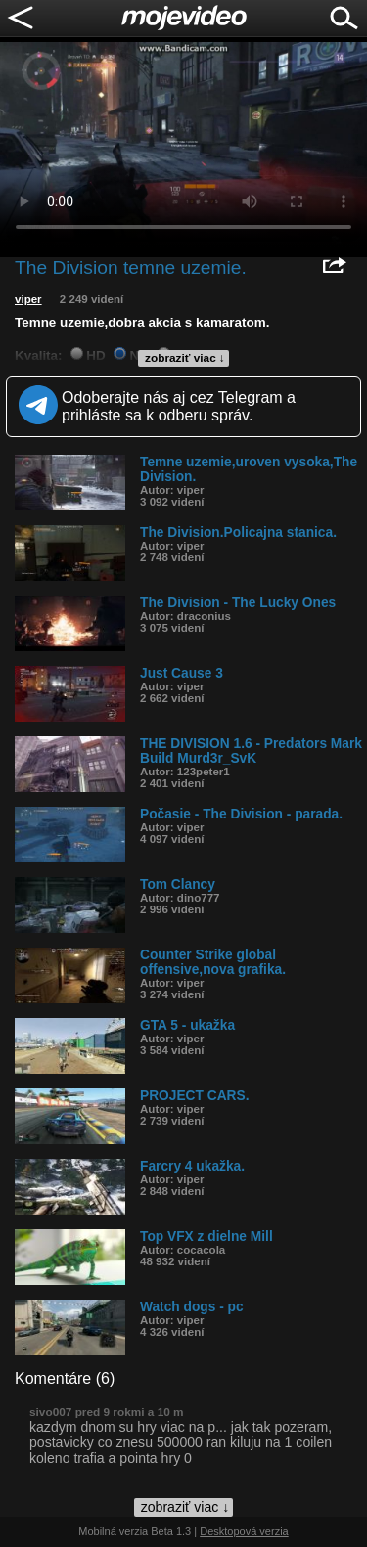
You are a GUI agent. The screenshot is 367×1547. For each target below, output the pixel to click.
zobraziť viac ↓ (185, 358)
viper (28, 299)
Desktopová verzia (244, 1531)
